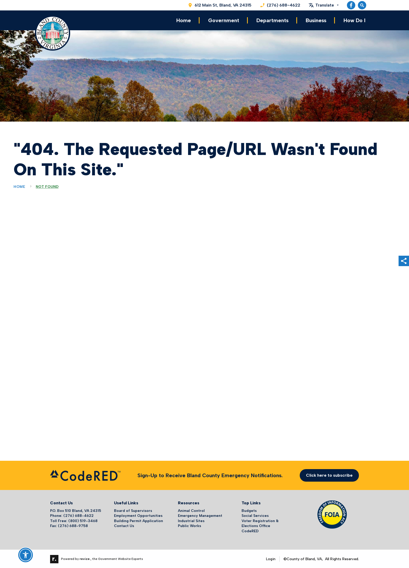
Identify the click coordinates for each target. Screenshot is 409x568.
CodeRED (250, 531)
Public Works (189, 525)
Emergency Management (200, 515)
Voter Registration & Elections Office (260, 523)
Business (316, 20)
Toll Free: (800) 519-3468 (74, 520)
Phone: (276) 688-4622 (72, 515)
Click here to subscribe (329, 475)
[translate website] (324, 5)
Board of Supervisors (133, 510)
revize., (85, 558)
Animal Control (191, 510)
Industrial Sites (191, 520)
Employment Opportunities (138, 515)
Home (183, 20)
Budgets (249, 510)
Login (270, 558)
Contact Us (124, 525)
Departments (272, 20)
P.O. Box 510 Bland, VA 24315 (75, 510)
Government (223, 20)
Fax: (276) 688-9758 (69, 525)
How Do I (354, 20)
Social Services (255, 515)
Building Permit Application (138, 520)
